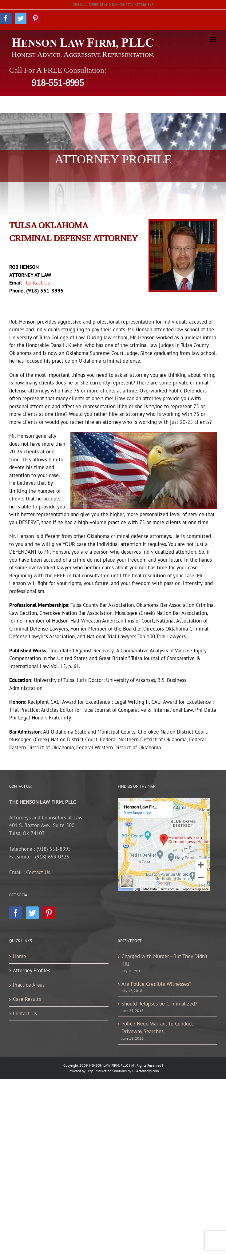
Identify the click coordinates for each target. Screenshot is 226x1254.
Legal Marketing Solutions (106, 1071)
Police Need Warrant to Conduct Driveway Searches (157, 1027)
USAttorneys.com (145, 1071)
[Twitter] (32, 912)
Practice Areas (29, 984)
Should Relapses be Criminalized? (159, 1003)
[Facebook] (15, 912)
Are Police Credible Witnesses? (156, 984)
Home (19, 956)
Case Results (27, 999)
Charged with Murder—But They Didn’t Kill (164, 960)
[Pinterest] (48, 912)
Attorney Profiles (31, 970)
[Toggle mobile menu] (213, 39)
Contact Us (38, 872)
